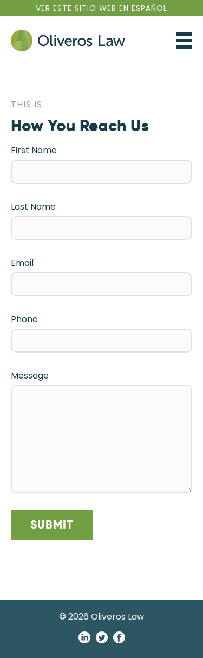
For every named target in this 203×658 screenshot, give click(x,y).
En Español (101, 8)
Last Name (33, 206)
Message (30, 375)
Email (22, 263)
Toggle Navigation (184, 40)
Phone (24, 319)
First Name (34, 150)
